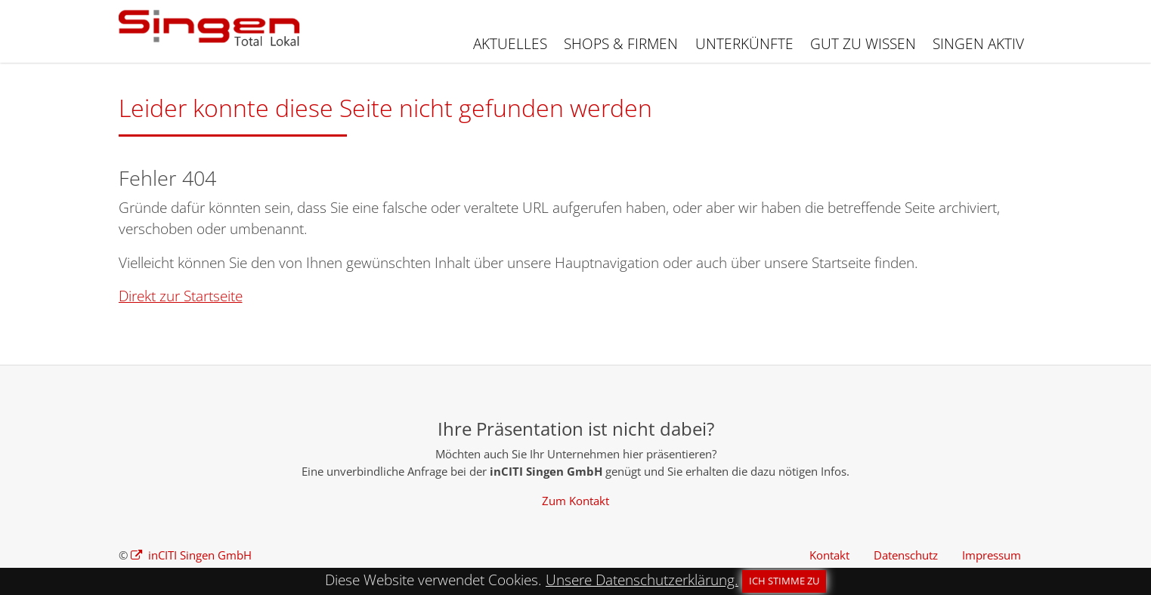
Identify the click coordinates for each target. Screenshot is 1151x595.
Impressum (991, 555)
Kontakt (829, 555)
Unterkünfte (744, 44)
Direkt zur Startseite (181, 296)
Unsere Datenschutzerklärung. (642, 580)
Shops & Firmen (621, 44)
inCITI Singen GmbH (198, 555)
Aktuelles (510, 44)
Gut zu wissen (863, 44)
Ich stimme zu (784, 580)
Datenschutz (906, 555)
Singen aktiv (978, 44)
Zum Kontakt (575, 500)
